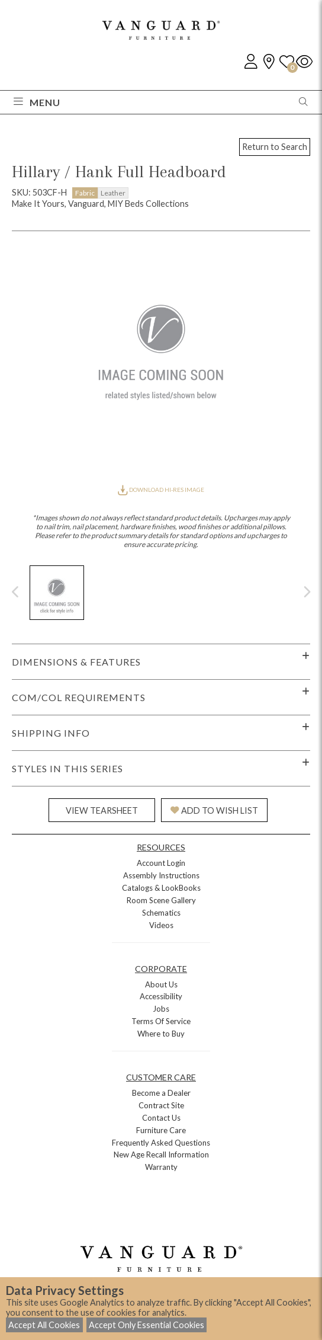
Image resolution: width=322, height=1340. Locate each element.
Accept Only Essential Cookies (146, 1325)
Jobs (161, 1008)
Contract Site (161, 1105)
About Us (161, 984)
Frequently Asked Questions (161, 1142)
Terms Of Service (161, 1021)
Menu (37, 102)
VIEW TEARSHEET (102, 810)
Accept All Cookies (44, 1325)
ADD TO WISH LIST (214, 810)
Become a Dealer (161, 1093)
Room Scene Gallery (161, 900)
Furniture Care (161, 1130)
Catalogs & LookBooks (161, 888)
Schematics (161, 912)
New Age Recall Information (161, 1154)
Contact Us (161, 1117)
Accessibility (161, 996)
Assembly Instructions (161, 875)
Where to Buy (161, 1033)
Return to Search (274, 147)
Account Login (161, 863)
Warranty (161, 1167)
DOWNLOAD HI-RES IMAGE (161, 489)
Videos (161, 925)
